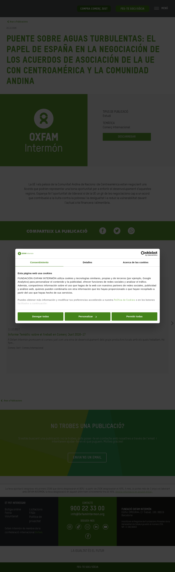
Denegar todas (40, 316)
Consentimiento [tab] (39, 262)
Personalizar (88, 316)
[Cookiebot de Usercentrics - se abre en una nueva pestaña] (143, 253)
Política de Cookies (124, 300)
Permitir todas (134, 316)
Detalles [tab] (87, 262)
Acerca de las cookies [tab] (136, 262)
